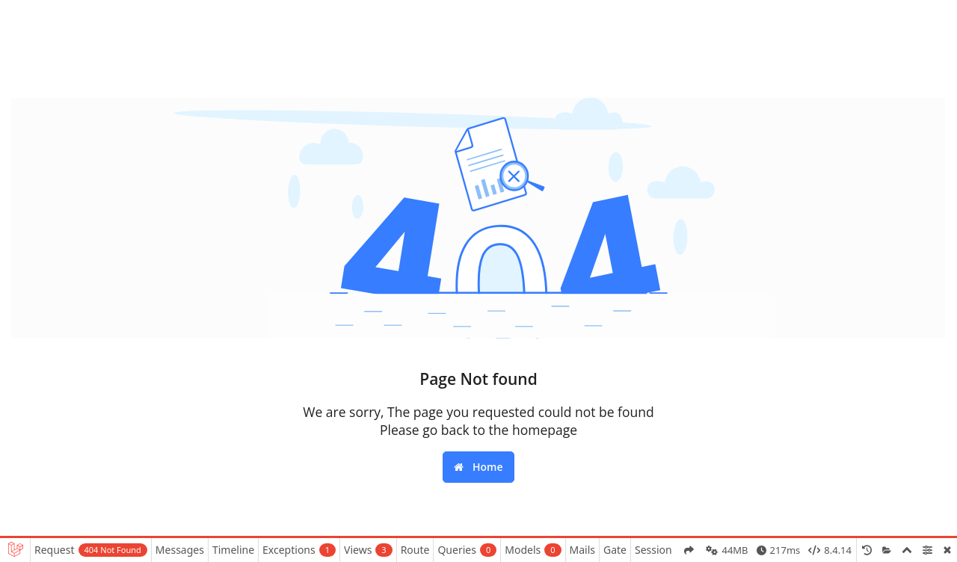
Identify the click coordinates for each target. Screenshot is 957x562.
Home (478, 467)
